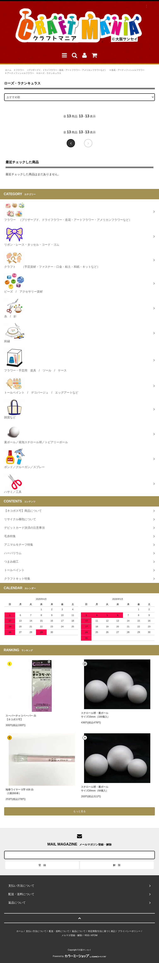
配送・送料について (59, 931)
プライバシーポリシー (129, 931)
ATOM (94, 935)
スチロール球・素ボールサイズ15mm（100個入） (95, 715)
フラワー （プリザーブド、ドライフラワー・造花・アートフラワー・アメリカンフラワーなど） (61, 70)
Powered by (79, 956)
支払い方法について (36, 931)
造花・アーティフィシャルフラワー (128, 70)
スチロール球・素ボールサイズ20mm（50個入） (94, 788)
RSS (87, 935)
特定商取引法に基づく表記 (101, 931)
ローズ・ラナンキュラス (49, 73)
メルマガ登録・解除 (71, 935)
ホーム (8, 70)
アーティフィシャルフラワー (20, 73)
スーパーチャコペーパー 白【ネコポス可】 (21, 717)
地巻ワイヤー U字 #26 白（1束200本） (20, 791)
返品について (79, 931)
